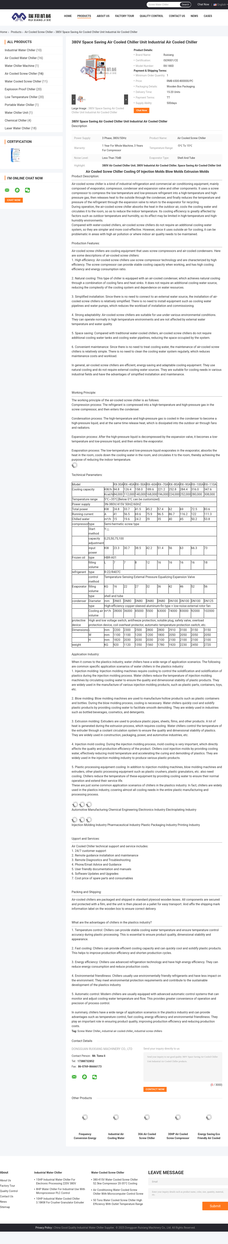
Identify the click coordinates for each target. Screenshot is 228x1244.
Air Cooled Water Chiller (21, 58)
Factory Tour (124, 16)
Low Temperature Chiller (21, 97)
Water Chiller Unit (16, 112)
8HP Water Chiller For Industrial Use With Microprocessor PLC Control (60, 1191)
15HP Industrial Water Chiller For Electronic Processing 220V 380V (56, 1181)
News (194, 16)
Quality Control (151, 16)
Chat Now (203, 4)
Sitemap (5, 1207)
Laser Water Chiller (17, 128)
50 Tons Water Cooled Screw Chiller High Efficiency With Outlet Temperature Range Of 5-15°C (118, 1203)
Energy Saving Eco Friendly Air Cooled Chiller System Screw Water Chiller (209, 1136)
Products (84, 16)
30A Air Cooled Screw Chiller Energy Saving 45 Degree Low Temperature (147, 1136)
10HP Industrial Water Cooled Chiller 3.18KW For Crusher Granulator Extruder (60, 1200)
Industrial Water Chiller (20, 50)
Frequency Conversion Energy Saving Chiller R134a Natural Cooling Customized (85, 1136)
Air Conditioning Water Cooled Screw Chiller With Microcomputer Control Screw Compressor (118, 1192)
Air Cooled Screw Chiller (39, 32)
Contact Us (177, 16)
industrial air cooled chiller (117, 1031)
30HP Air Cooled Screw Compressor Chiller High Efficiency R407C (178, 1136)
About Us (103, 16)
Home (68, 16)
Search (185, 4)
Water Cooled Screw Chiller (23, 81)
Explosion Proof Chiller (20, 89)
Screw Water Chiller (89, 1031)
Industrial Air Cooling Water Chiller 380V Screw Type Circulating (116, 1136)
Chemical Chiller (16, 120)
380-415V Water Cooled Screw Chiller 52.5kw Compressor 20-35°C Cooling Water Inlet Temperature (115, 1182)
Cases (208, 16)
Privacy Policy (44, 1227)
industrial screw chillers (148, 1031)
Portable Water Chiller (19, 105)
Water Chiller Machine (19, 66)
